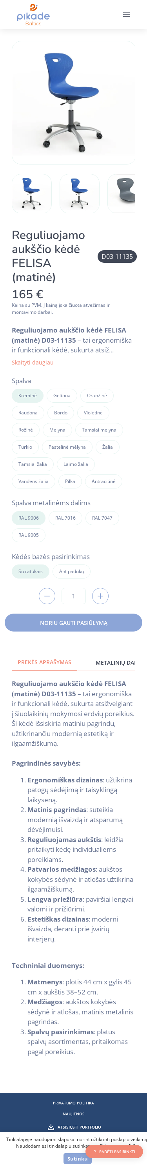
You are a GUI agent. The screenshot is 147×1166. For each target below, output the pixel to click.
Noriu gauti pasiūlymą (73, 622)
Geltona (62, 395)
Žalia (107, 447)
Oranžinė (97, 395)
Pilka (70, 481)
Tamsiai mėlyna (99, 429)
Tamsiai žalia (32, 464)
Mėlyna (57, 429)
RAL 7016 (65, 518)
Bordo (60, 412)
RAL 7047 (102, 518)
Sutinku (77, 1158)
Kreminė (27, 395)
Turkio (25, 447)
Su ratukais (30, 571)
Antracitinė (104, 481)
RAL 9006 (28, 518)
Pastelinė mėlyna (67, 447)
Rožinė (25, 429)
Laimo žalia (76, 464)
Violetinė (93, 412)
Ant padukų (71, 571)
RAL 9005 (28, 535)
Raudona (28, 412)
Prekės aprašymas (44, 662)
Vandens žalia (33, 481)
